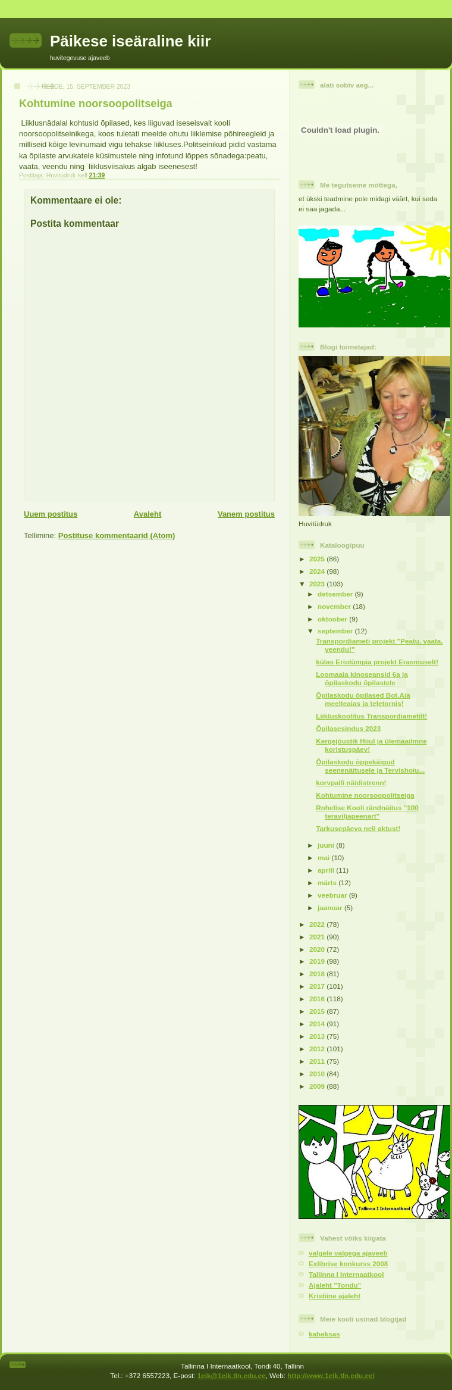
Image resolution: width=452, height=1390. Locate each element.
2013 (318, 1036)
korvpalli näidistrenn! (351, 782)
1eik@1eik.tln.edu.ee (231, 1375)
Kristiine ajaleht (334, 1296)
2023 (318, 584)
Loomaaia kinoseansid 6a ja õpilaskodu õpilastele (362, 678)
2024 (318, 571)
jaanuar (331, 907)
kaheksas (324, 1334)
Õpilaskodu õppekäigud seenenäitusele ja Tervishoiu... (370, 766)
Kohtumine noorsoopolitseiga (365, 795)
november (335, 606)
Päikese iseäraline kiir (130, 41)
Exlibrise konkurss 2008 (348, 1263)
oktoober (333, 619)
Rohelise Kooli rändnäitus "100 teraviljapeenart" (367, 812)
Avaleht (147, 514)
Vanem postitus (246, 514)
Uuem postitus (50, 514)
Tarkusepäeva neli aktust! (358, 828)
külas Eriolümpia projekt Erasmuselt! (377, 662)
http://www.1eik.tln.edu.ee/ (330, 1375)
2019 (318, 961)
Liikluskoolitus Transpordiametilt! (371, 716)
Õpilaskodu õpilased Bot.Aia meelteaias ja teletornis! (363, 699)
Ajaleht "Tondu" (335, 1285)
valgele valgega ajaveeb (348, 1253)
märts (328, 882)
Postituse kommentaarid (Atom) (116, 535)
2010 (318, 1073)
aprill (327, 870)
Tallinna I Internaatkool (346, 1274)
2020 (318, 949)
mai (324, 857)
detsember (336, 594)
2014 (318, 1023)
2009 (318, 1086)
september (336, 631)
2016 (318, 998)
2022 (318, 924)
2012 (318, 1048)
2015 (318, 1011)
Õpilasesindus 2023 (348, 728)
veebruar (333, 895)
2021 (318, 937)
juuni (327, 845)
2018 (318, 973)
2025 (318, 559)
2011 (318, 1061)
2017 (318, 986)
